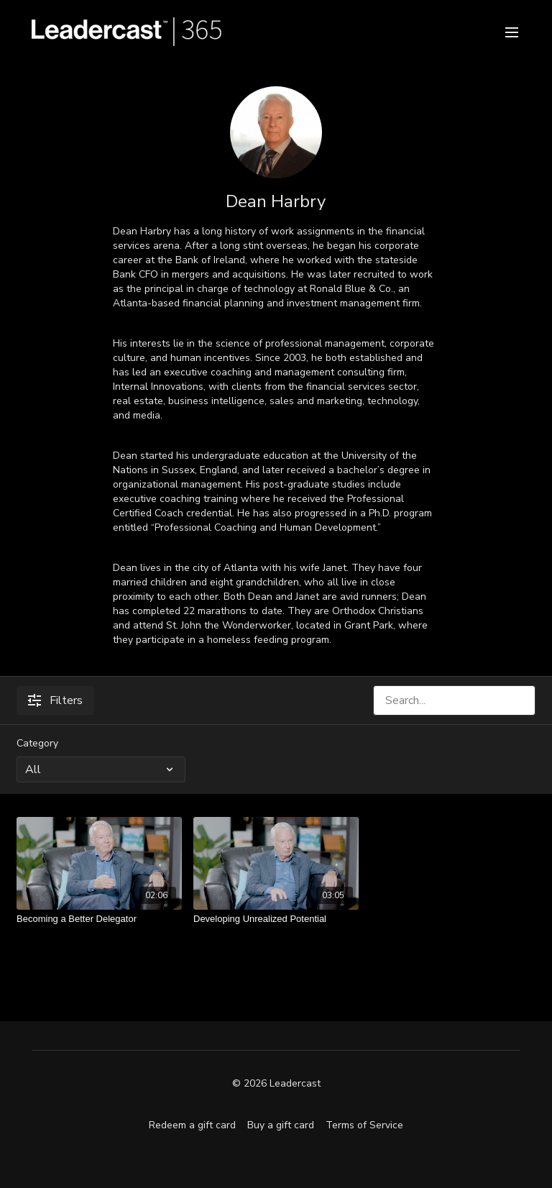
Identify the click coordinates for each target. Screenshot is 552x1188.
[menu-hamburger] (511, 31)
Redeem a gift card (192, 1125)
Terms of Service (364, 1125)
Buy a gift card (280, 1125)
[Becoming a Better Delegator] (99, 919)
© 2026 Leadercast (276, 1084)
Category (37, 743)
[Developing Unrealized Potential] (276, 919)
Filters (55, 700)
